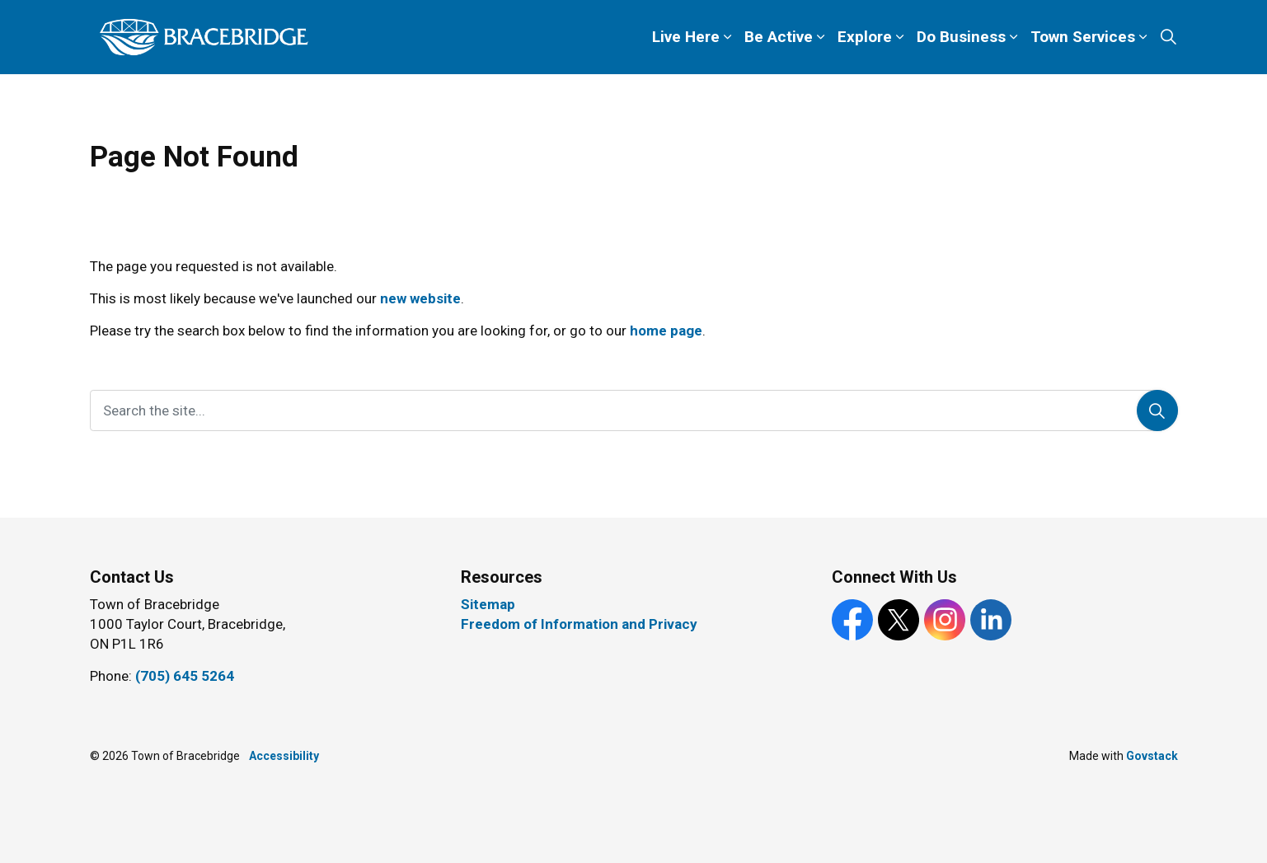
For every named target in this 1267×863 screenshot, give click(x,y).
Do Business (961, 36)
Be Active (778, 36)
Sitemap (488, 604)
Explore (865, 36)
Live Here (686, 36)
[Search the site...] (634, 410)
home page (666, 330)
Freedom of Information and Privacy (579, 624)
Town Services (1082, 36)
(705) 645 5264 (184, 676)
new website (420, 298)
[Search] (1157, 410)
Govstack (1152, 755)
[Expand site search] (1169, 37)
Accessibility (284, 755)
